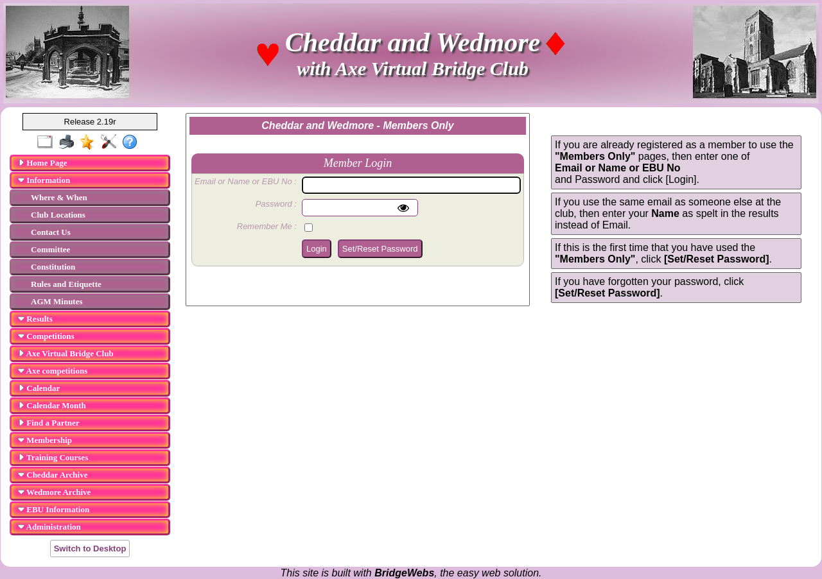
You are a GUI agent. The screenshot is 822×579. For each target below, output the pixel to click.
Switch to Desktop (90, 548)
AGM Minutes (57, 301)
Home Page (42, 163)
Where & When (59, 197)
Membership (45, 440)
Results (35, 319)
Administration (49, 526)
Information (44, 180)
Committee (50, 249)
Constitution (53, 267)
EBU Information (53, 509)
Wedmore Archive (54, 492)
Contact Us (51, 232)
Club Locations (58, 215)
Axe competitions (52, 371)
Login (316, 249)
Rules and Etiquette (66, 284)
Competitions (46, 336)
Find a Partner (49, 423)
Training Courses (53, 457)
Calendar (39, 388)
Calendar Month (52, 405)
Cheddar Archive (52, 475)
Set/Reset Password (380, 249)
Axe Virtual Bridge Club (66, 353)
